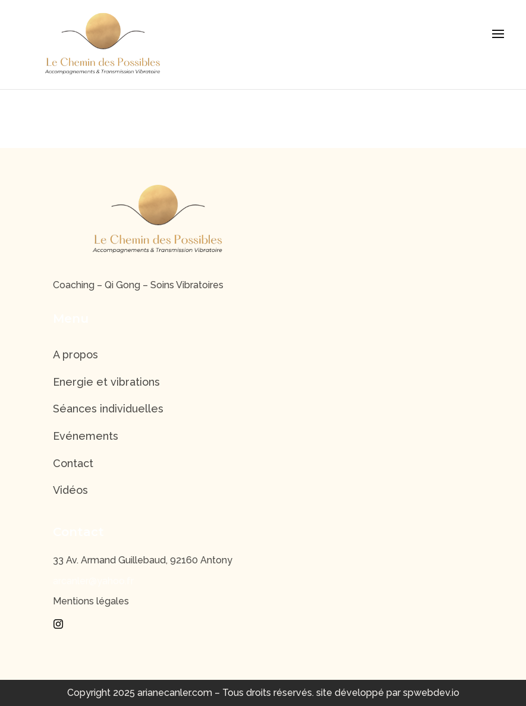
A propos (75, 354)
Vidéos (70, 490)
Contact (73, 463)
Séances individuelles (108, 408)
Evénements (85, 436)
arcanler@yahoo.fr (93, 581)
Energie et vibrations (106, 382)
